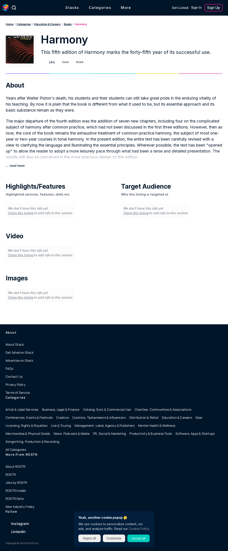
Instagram (20, 523)
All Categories (16, 449)
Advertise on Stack (19, 360)
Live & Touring (61, 425)
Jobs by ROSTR (16, 482)
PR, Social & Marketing (109, 433)
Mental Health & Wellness (156, 425)
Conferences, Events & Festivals (29, 417)
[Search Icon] (14, 7)
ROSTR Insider (16, 490)
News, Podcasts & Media (72, 433)
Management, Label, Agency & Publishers (105, 425)
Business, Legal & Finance (60, 409)
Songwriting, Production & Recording (32, 441)
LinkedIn (18, 531)
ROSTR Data (15, 498)
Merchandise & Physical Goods (28, 433)
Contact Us (14, 376)
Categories (24, 24)
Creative (62, 417)
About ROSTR (15, 466)
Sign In (196, 7)
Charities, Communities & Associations (163, 409)
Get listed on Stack (20, 352)
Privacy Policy (15, 384)
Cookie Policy (139, 529)
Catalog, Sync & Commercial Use (107, 409)
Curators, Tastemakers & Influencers (99, 417)
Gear (199, 417)
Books (68, 24)
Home (9, 24)
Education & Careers (47, 24)
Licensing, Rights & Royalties (26, 425)
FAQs (9, 368)
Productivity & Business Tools (150, 433)
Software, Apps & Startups (195, 433)
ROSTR (11, 474)
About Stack (15, 344)
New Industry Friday (20, 506)
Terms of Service (18, 392)
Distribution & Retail (143, 417)
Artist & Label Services (22, 409)
